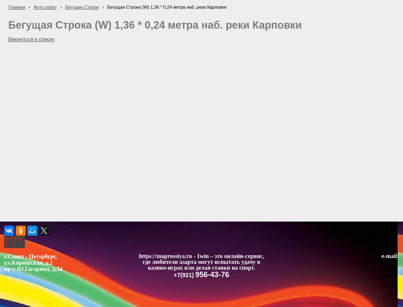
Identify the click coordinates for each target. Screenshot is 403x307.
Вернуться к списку (31, 39)
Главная (16, 7)
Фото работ (45, 7)
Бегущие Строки (82, 7)
